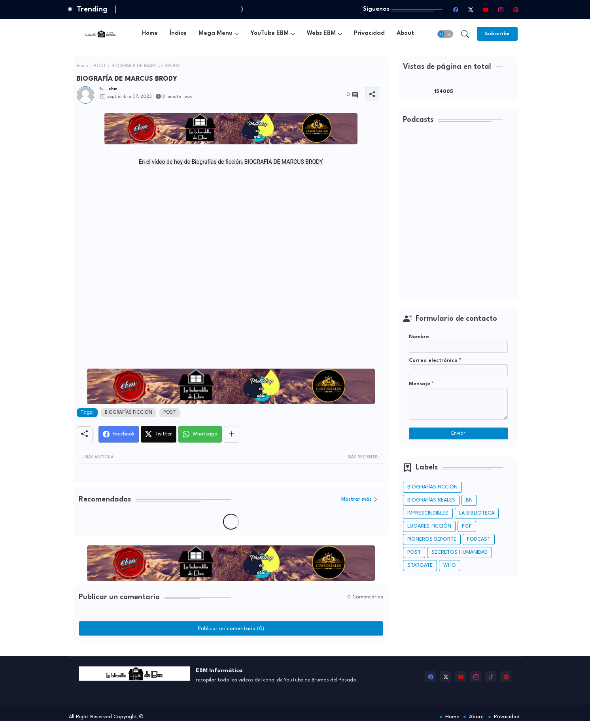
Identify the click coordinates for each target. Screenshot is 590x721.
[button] (445, 34)
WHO (449, 565)
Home (150, 33)
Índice (178, 33)
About (405, 33)
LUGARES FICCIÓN (429, 526)
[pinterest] (516, 9)
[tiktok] (490, 676)
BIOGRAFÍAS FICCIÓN (128, 412)
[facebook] (455, 9)
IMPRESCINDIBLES (427, 513)
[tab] (150, 34)
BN (469, 500)
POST (100, 66)
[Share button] (231, 434)
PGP (467, 526)
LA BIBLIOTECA (476, 513)
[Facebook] (118, 434)
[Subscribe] (497, 34)
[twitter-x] (471, 9)
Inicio (83, 66)
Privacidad (369, 33)
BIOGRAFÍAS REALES (431, 500)
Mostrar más (356, 499)
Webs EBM (321, 33)
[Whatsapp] (200, 434)
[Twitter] (158, 434)
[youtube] (486, 9)
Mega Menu (216, 33)
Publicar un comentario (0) (231, 628)
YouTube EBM (270, 33)
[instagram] (501, 9)
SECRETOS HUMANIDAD (459, 552)
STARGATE (420, 565)
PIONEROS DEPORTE (431, 539)
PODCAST (478, 539)
